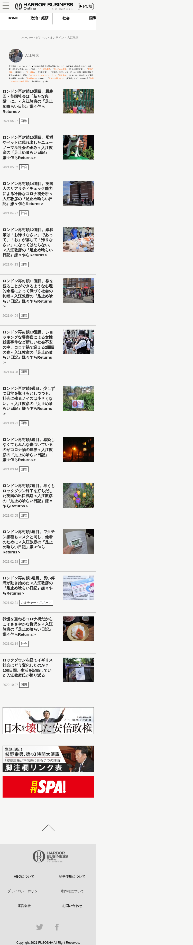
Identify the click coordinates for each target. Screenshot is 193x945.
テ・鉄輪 (30, 72)
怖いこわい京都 (60, 69)
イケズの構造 (44, 69)
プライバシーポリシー (24, 891)
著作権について (72, 891)
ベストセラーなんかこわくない (43, 75)
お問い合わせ (72, 906)
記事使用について (72, 876)
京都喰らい (31, 78)
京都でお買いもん (56, 78)
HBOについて (24, 876)
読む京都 (62, 75)
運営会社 (24, 906)
